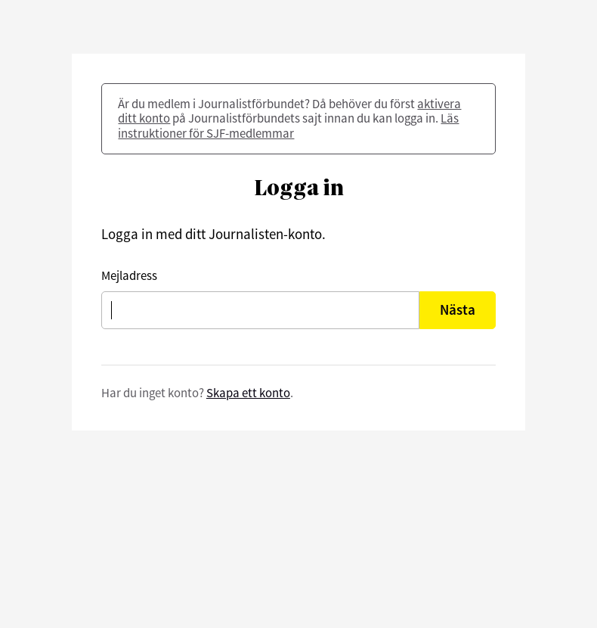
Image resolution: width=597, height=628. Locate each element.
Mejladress (129, 276)
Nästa (457, 309)
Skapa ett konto (248, 392)
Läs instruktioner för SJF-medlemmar (288, 125)
